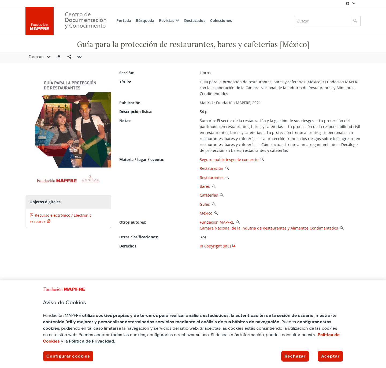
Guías (205, 204)
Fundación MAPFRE (217, 222)
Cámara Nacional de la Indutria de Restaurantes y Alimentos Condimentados (269, 228)
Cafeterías (209, 195)
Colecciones (221, 20)
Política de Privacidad (91, 341)
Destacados (194, 20)
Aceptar (330, 356)
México (206, 213)
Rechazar (295, 356)
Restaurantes (212, 177)
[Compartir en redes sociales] (69, 57)
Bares (205, 186)
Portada (123, 20)
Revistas (169, 20)
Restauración (211, 168)
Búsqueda (145, 20)
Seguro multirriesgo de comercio (229, 159)
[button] (59, 57)
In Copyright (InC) (215, 246)
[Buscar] (322, 21)
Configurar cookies (68, 356)
